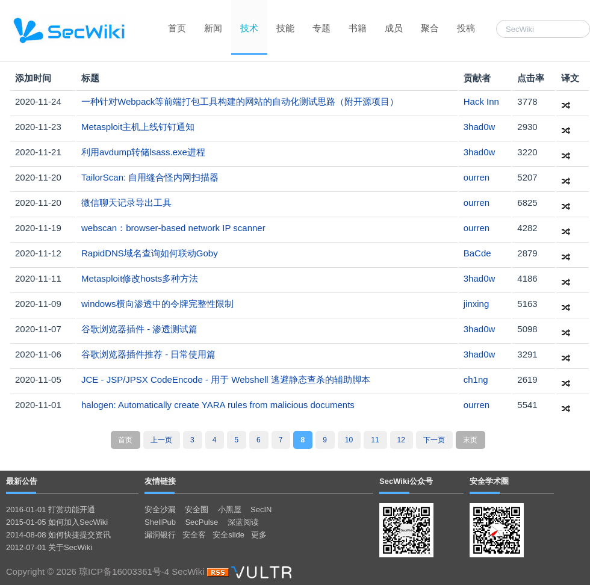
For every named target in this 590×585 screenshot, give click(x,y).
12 (401, 440)
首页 (177, 28)
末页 (470, 440)
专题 (321, 28)
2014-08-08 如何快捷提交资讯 (58, 534)
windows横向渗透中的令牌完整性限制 (157, 304)
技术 (249, 28)
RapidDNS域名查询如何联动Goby (149, 253)
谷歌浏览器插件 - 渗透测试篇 (139, 329)
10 (349, 440)
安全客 (194, 534)
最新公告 (21, 481)
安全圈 (196, 509)
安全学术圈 (489, 481)
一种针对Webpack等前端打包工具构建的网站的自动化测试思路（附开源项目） (240, 101)
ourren (476, 177)
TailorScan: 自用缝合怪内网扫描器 (150, 177)
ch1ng (476, 379)
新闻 (213, 28)
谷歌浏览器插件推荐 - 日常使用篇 (148, 354)
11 (375, 440)
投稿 (466, 28)
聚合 (430, 28)
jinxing (476, 304)
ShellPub (160, 522)
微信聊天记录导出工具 (126, 202)
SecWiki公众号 (406, 481)
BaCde (477, 253)
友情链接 (160, 481)
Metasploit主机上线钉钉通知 (137, 127)
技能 (285, 28)
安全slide (228, 534)
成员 (394, 28)
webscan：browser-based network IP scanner (173, 228)
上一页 (161, 440)
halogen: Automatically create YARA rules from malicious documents (218, 405)
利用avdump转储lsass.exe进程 (143, 152)
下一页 (434, 440)
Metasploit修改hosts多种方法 (139, 278)
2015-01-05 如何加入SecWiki (57, 522)
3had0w (479, 127)
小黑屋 (229, 509)
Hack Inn (481, 101)
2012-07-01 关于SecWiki (49, 547)
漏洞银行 (160, 534)
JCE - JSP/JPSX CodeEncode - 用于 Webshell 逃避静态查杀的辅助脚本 (225, 379)
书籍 (358, 28)
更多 (259, 534)
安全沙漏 (160, 509)
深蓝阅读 (243, 522)
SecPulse (201, 522)
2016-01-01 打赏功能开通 (50, 509)
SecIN (261, 509)
